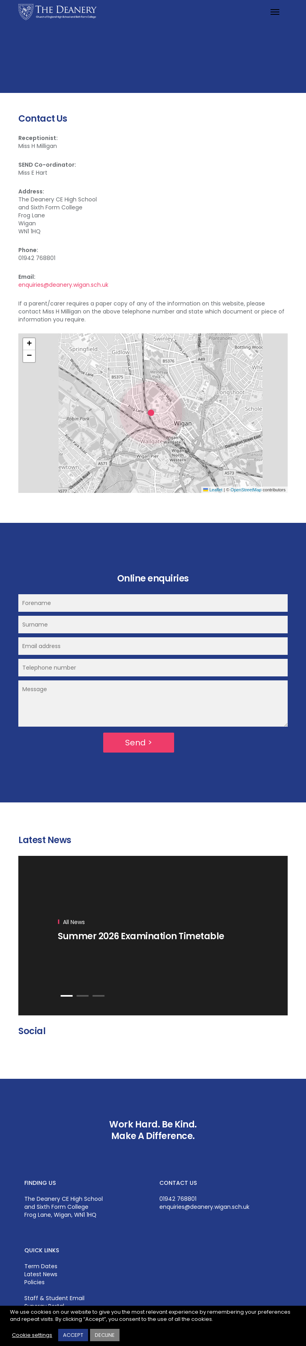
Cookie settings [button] (32, 1335)
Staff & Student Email (54, 1298)
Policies (34, 1282)
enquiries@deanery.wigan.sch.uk (63, 285)
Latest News (40, 1274)
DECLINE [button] (105, 1335)
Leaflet (212, 489)
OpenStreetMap (246, 489)
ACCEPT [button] (73, 1335)
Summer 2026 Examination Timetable (141, 936)
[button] (153, 413)
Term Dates (40, 1266)
